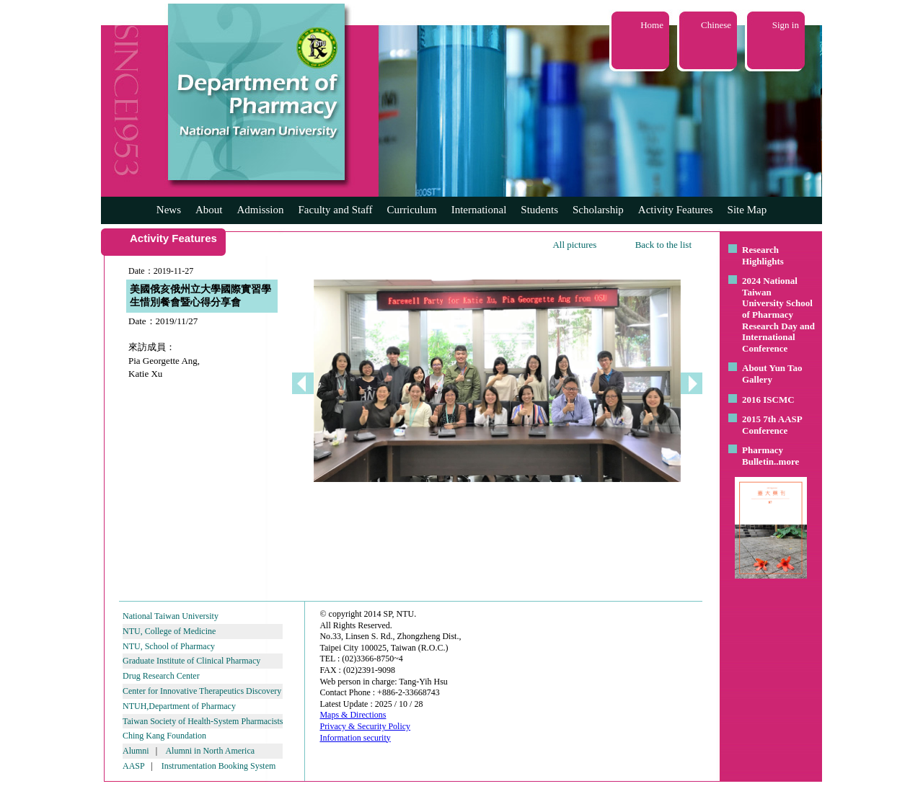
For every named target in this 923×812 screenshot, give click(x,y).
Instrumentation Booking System (219, 766)
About (209, 209)
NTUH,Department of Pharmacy (179, 706)
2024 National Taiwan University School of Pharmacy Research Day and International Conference (778, 314)
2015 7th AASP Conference (772, 425)
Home (651, 24)
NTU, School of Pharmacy (169, 646)
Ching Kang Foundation (164, 736)
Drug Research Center (161, 676)
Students (539, 209)
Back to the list (663, 244)
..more (786, 461)
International (479, 209)
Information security (354, 738)
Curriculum (412, 209)
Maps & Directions (352, 715)
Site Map (747, 209)
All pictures (574, 244)
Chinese (716, 24)
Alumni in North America (210, 751)
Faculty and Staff (336, 209)
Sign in (785, 24)
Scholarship (598, 209)
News (168, 209)
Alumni (136, 751)
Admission (260, 209)
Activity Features (675, 209)
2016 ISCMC (768, 399)
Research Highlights (763, 255)
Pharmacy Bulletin (762, 456)
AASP (133, 766)
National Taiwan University (170, 616)
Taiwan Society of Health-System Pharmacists (203, 721)
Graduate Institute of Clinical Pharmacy (191, 661)
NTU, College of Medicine (169, 631)
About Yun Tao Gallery (772, 373)
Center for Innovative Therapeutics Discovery (202, 691)
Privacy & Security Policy (364, 726)
